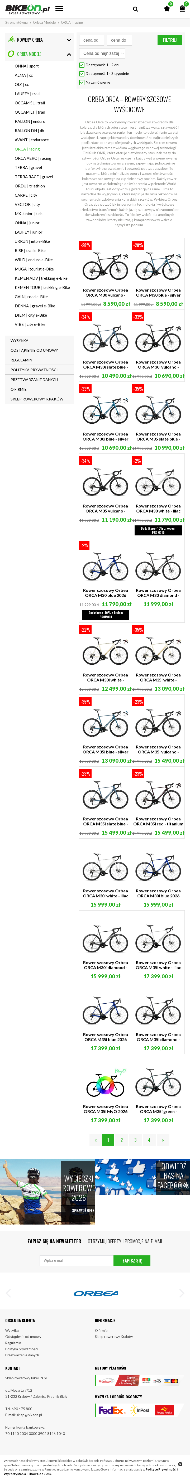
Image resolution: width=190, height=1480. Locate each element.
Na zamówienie (98, 82)
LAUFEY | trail (27, 93)
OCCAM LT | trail (30, 112)
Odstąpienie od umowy (23, 1345)
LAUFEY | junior (28, 232)
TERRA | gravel (28, 167)
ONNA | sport (27, 66)
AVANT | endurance (32, 139)
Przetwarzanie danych (22, 1364)
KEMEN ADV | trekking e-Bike (41, 278)
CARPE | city (26, 195)
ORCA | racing (27, 149)
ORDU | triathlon (30, 185)
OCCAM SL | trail (30, 102)
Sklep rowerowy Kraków (114, 1345)
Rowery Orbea (25, 39)
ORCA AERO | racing (33, 158)
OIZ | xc (22, 84)
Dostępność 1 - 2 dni (102, 64)
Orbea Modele (44, 22)
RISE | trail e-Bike (30, 250)
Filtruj (170, 40)
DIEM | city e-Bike (31, 315)
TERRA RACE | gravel (34, 176)
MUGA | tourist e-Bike (34, 269)
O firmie (101, 1339)
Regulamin (13, 1352)
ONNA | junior (27, 222)
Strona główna (16, 22)
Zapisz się (132, 1268)
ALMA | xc (24, 75)
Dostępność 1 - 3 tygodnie (107, 73)
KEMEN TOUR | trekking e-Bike (42, 287)
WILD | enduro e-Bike (34, 259)
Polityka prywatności (21, 1358)
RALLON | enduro (30, 121)
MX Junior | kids (28, 213)
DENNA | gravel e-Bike (35, 305)
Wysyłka (12, 1339)
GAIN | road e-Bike (31, 296)
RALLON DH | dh (29, 130)
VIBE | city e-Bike (30, 324)
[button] (10, 1302)
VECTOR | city (27, 204)
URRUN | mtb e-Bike (32, 241)
